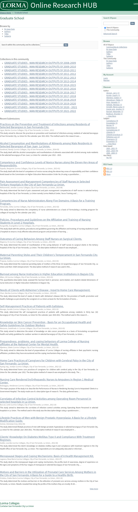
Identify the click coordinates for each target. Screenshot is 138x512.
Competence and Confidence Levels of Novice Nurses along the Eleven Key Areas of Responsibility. (49, 164)
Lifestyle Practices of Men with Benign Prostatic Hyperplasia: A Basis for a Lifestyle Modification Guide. (48, 419)
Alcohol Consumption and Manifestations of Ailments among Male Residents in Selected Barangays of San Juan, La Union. (46, 145)
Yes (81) (109, 157)
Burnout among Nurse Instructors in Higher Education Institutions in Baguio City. (47, 274)
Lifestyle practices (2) (114, 134)
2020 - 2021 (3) (111, 148)
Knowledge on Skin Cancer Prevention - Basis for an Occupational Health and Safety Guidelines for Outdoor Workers (45, 323)
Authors (7, 31)
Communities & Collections (116, 47)
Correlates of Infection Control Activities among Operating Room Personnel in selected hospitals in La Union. (45, 400)
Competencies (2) (113, 130)
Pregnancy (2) (111, 139)
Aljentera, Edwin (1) (113, 97)
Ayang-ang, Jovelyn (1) (115, 109)
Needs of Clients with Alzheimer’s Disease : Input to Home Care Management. (45, 290)
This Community (111, 30)
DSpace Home (5, 12)
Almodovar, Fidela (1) (114, 100)
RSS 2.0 (109, 171)
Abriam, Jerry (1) (113, 93)
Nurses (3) (110, 125)
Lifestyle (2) (110, 132)
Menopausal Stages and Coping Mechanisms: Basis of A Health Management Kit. (47, 456)
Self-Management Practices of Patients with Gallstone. (32, 306)
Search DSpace (111, 27)
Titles (6, 34)
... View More (111, 116)
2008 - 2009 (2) (111, 153)
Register (106, 80)
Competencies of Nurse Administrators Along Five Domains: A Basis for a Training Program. (47, 202)
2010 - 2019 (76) (112, 151)
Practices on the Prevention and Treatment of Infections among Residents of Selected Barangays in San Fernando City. (45, 125)
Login (136, 3)
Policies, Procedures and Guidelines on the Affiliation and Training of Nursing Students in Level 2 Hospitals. (45, 221)
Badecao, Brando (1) (114, 114)
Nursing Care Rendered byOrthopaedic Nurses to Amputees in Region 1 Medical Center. (46, 381)
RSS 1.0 (109, 168)
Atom (108, 174)
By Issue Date (9, 29)
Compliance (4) (112, 121)
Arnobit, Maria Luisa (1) (115, 107)
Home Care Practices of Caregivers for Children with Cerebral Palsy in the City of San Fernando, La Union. (47, 362)
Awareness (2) (111, 127)
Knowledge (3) (112, 123)
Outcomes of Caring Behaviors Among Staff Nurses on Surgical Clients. (41, 239)
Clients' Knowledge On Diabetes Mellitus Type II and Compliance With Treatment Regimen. (47, 438)
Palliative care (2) (113, 137)
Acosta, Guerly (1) (113, 95)
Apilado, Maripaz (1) (114, 104)
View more (94, 489)
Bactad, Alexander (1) (114, 111)
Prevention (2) (111, 141)
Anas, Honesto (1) (113, 102)
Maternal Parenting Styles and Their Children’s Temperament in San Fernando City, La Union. (49, 256)
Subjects (7, 36)
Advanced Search (110, 33)
